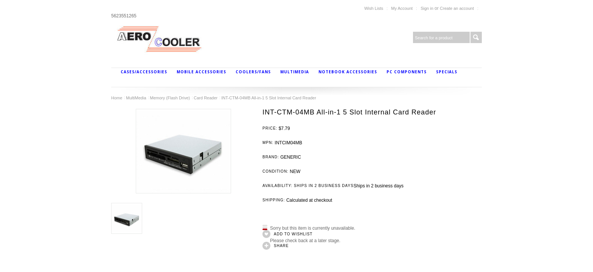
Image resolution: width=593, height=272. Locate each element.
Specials (446, 71)
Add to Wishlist (293, 234)
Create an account (457, 8)
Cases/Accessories (144, 71)
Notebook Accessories (347, 71)
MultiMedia (294, 71)
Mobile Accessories (201, 71)
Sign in (427, 8)
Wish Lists (373, 8)
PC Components (407, 71)
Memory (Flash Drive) (170, 98)
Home (116, 98)
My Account (402, 8)
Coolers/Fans (253, 71)
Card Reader (205, 98)
